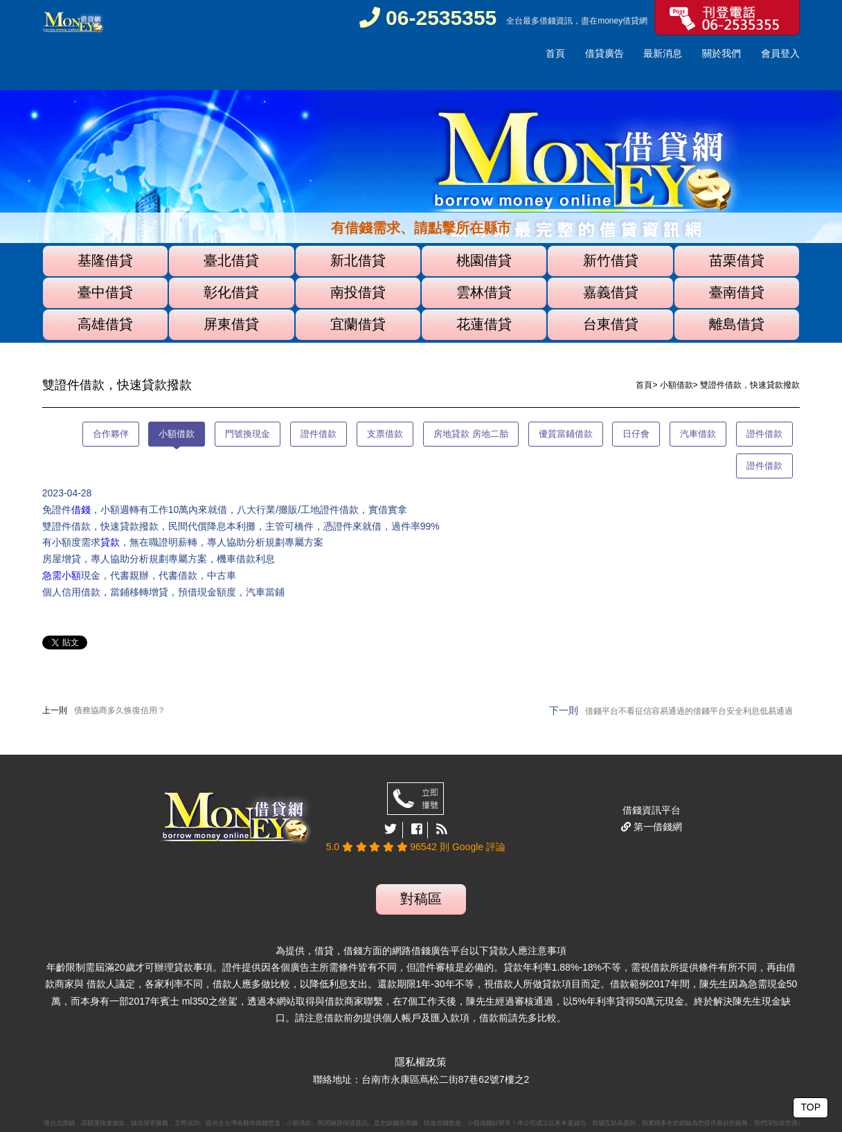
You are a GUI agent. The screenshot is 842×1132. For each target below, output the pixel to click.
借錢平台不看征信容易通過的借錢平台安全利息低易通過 (689, 711)
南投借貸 (358, 292)
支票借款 (385, 434)
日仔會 (636, 434)
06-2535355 (428, 17)
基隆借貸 (105, 260)
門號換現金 (247, 434)
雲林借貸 (484, 292)
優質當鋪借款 (566, 434)
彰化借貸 (231, 292)
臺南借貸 (736, 292)
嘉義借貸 (610, 292)
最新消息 (662, 53)
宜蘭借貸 (358, 324)
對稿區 (421, 898)
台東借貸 (610, 324)
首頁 (555, 53)
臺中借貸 (105, 292)
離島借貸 (736, 324)
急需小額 (61, 575)
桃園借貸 (484, 260)
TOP (810, 1107)
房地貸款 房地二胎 (470, 434)
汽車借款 (698, 434)
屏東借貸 (231, 324)
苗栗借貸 (736, 260)
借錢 (547, 21)
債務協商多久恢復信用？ (119, 710)
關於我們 (721, 53)
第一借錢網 (656, 826)
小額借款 (676, 385)
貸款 (110, 542)
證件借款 (319, 434)
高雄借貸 (105, 324)
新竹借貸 (610, 260)
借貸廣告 (604, 53)
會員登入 (780, 53)
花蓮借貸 (484, 324)
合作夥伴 (111, 434)
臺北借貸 (231, 260)
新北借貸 (358, 260)
